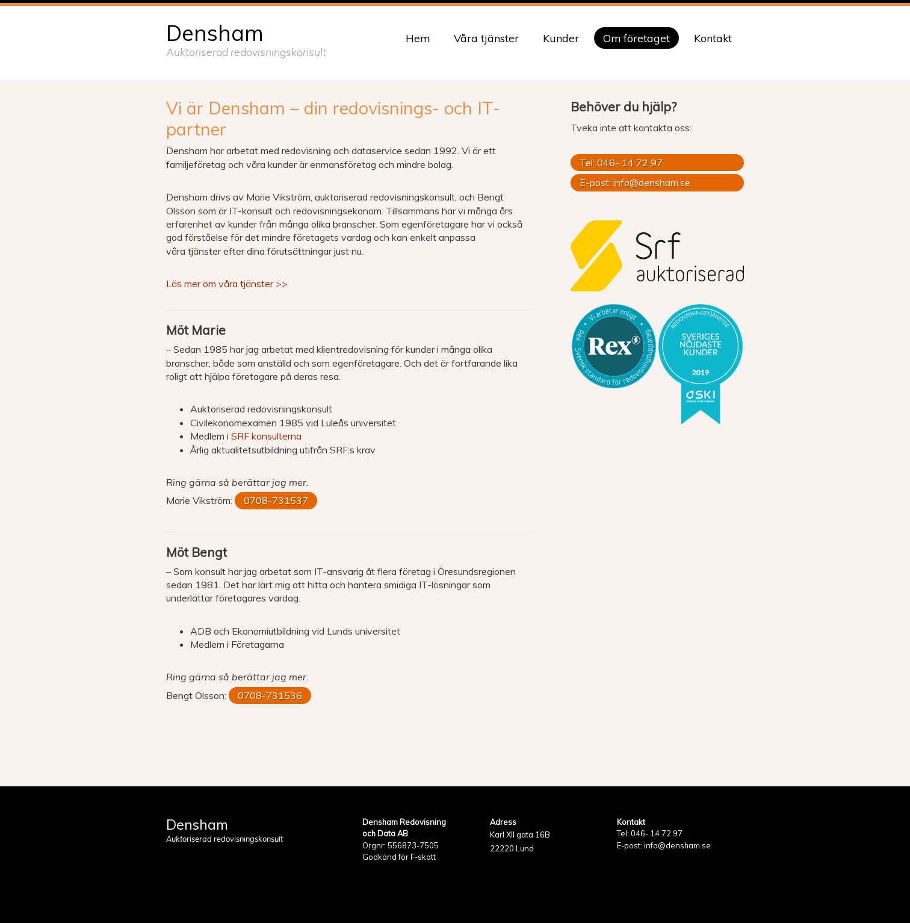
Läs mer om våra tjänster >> (227, 284)
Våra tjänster (486, 38)
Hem (418, 38)
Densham (197, 824)
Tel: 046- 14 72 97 (621, 163)
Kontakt (713, 38)
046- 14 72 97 (656, 833)
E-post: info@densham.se (635, 182)
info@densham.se (677, 845)
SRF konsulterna (266, 436)
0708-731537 (276, 500)
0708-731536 (270, 695)
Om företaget (636, 38)
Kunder (561, 38)
